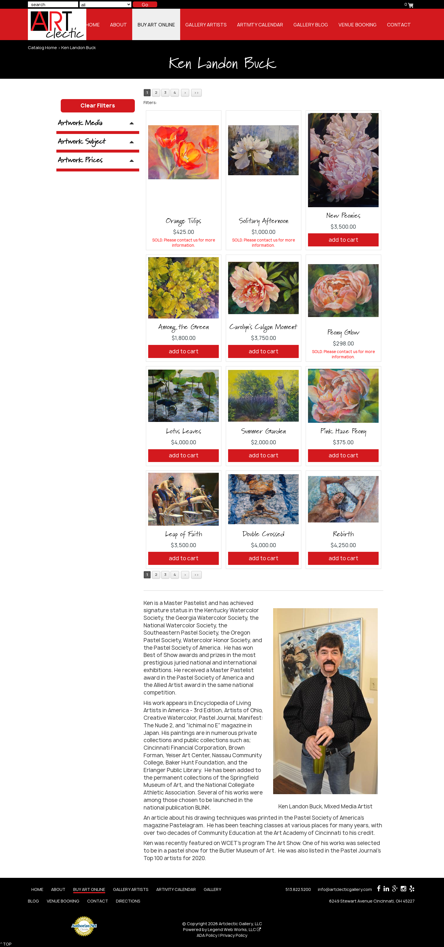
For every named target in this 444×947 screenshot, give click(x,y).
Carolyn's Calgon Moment (263, 327)
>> (196, 92)
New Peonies (343, 216)
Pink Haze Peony (343, 431)
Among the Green (183, 327)
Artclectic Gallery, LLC (240, 923)
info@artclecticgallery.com (345, 889)
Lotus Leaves (183, 431)
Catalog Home (42, 47)
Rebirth (343, 534)
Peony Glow (343, 332)
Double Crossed (263, 534)
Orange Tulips (183, 221)
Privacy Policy (233, 935)
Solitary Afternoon (263, 221)
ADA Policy (207, 935)
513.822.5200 (298, 889)
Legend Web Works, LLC (234, 929)
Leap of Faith (183, 534)
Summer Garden (263, 431)
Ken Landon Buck (78, 47)
